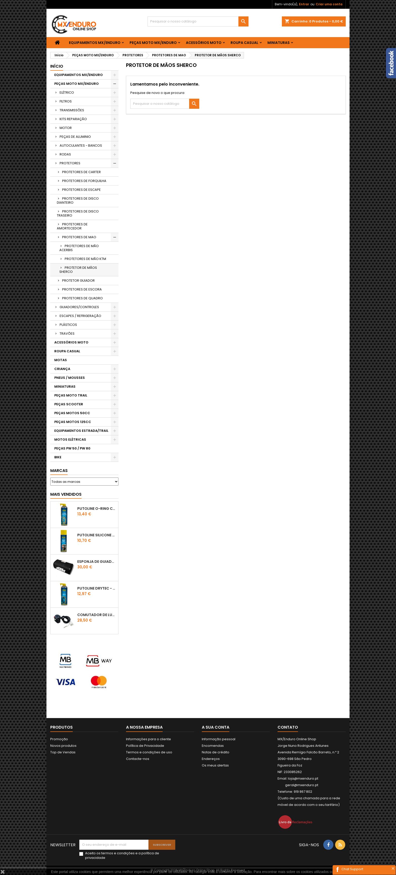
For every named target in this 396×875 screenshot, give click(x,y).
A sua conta (215, 727)
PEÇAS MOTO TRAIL (70, 395)
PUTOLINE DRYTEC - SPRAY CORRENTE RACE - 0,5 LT (96, 588)
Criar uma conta (329, 4)
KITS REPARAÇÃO (73, 119)
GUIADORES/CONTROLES (79, 307)
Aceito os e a (122, 855)
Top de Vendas (63, 752)
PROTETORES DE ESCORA (82, 289)
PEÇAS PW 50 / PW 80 (72, 448)
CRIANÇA (62, 368)
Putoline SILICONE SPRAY (96, 535)
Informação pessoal (218, 739)
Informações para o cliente (148, 739)
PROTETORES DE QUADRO (82, 298)
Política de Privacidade (145, 745)
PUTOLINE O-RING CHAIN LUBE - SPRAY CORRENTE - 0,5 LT (96, 509)
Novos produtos (63, 745)
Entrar (304, 4)
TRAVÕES (67, 333)
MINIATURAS (278, 42)
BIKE (57, 457)
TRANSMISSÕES (72, 110)
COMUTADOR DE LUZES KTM (96, 615)
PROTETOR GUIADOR (78, 280)
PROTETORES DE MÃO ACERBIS (79, 248)
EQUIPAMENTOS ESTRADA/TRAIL (81, 430)
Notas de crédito (215, 752)
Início (56, 66)
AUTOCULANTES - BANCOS (81, 145)
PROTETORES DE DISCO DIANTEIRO (78, 200)
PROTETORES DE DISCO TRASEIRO (78, 213)
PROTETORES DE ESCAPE (81, 189)
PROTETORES (70, 163)
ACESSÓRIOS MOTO (203, 42)
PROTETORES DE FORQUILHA (84, 180)
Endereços (211, 758)
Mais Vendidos (66, 494)
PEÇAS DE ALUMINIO (75, 136)
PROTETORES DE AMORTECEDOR (72, 226)
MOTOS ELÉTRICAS (70, 439)
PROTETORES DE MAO (79, 237)
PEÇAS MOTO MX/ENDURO (153, 42)
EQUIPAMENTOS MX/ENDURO (94, 42)
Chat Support (352, 869)
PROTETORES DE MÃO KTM (85, 258)
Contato (288, 727)
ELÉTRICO (67, 92)
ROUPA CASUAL (244, 42)
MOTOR (66, 127)
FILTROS (66, 101)
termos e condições (118, 853)
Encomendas (213, 745)
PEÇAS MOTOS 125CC (72, 421)
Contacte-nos (137, 758)
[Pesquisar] (198, 21)
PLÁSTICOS (68, 324)
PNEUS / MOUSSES (69, 377)
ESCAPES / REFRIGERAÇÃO (80, 315)
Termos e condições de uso (149, 752)
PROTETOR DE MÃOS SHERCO (78, 269)
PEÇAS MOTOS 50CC (72, 413)
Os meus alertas (215, 765)
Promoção (59, 739)
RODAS (65, 154)
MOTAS (60, 360)
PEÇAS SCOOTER (68, 404)
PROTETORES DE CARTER (81, 172)
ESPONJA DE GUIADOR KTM (96, 562)
